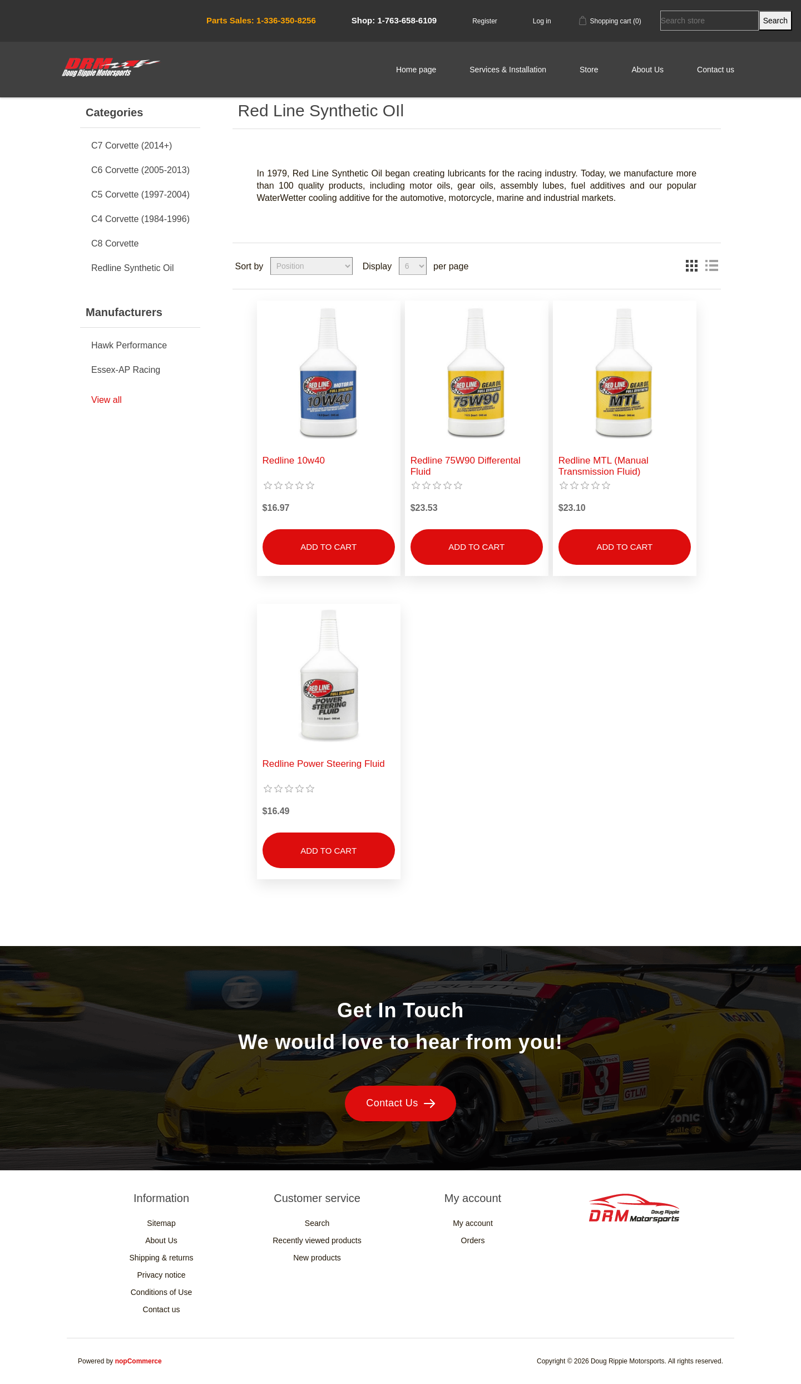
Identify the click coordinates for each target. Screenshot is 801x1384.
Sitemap (161, 1223)
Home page (416, 69)
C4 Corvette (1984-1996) (140, 219)
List (711, 266)
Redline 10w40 (294, 460)
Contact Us (400, 1103)
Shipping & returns (161, 1257)
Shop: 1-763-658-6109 (394, 20)
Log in (542, 21)
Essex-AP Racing (125, 370)
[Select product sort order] (311, 266)
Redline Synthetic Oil (132, 268)
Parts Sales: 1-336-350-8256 (261, 20)
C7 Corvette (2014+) (131, 145)
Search (317, 1223)
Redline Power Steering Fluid (324, 764)
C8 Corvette (115, 243)
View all (106, 400)
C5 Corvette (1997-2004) (140, 194)
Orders (473, 1240)
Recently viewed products (317, 1240)
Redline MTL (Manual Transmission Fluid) (603, 466)
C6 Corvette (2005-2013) (140, 170)
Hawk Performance (129, 345)
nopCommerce (138, 1361)
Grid (691, 266)
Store (589, 69)
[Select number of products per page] (413, 266)
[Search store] (709, 21)
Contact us (715, 69)
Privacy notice (161, 1274)
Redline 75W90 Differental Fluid (466, 466)
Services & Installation (507, 69)
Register (484, 21)
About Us (647, 69)
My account (473, 1223)
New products (317, 1257)
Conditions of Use (161, 1292)
